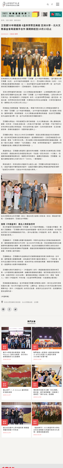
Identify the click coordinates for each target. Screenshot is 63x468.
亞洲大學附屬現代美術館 (12, 302)
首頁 (2, 20)
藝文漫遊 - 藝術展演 (13, 20)
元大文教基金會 (27, 302)
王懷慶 (36, 302)
